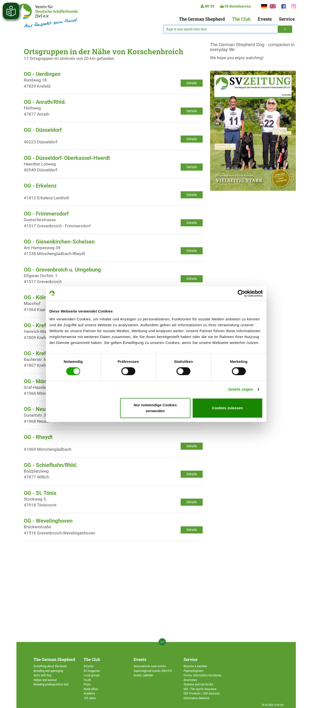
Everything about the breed (50, 666)
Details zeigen (240, 389)
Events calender (143, 675)
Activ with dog (42, 675)
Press (87, 684)
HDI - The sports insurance (200, 689)
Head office (91, 689)
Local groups (92, 675)
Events (265, 19)
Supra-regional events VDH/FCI (153, 671)
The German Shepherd (202, 19)
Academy (89, 693)
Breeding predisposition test (51, 684)
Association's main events (150, 666)
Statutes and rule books (198, 684)
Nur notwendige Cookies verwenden (155, 408)
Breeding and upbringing (48, 671)
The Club (241, 19)
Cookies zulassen (227, 408)
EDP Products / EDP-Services (202, 693)
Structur (89, 666)
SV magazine (92, 671)
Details (192, 83)
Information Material (196, 698)
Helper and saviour (45, 680)
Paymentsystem (193, 671)
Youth (87, 680)
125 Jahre (90, 698)
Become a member (195, 666)
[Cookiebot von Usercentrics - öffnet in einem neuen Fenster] (241, 293)
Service (287, 19)
